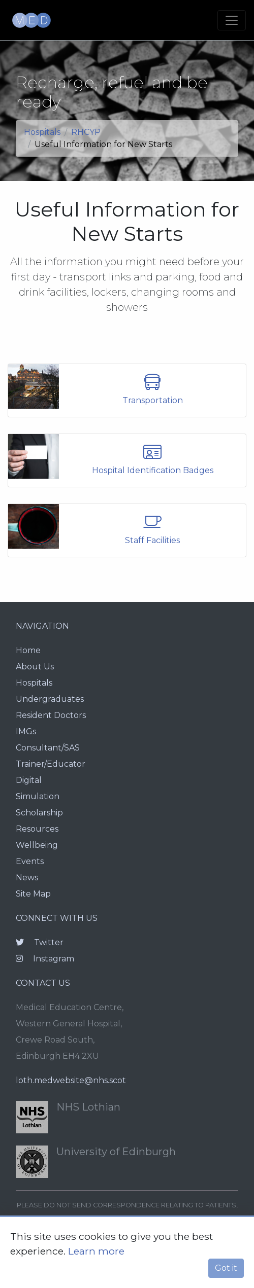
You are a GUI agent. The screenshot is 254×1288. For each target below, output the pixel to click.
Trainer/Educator (50, 764)
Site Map (33, 894)
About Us (35, 666)
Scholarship (39, 812)
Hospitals (42, 132)
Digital (29, 780)
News (27, 877)
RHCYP (86, 132)
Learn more (96, 1251)
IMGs (26, 731)
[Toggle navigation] (231, 20)
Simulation (37, 796)
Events (30, 861)
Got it (226, 1268)
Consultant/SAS (48, 748)
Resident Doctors (51, 715)
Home (28, 650)
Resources (37, 829)
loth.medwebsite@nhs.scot (71, 1080)
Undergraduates (50, 699)
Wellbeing (37, 845)
